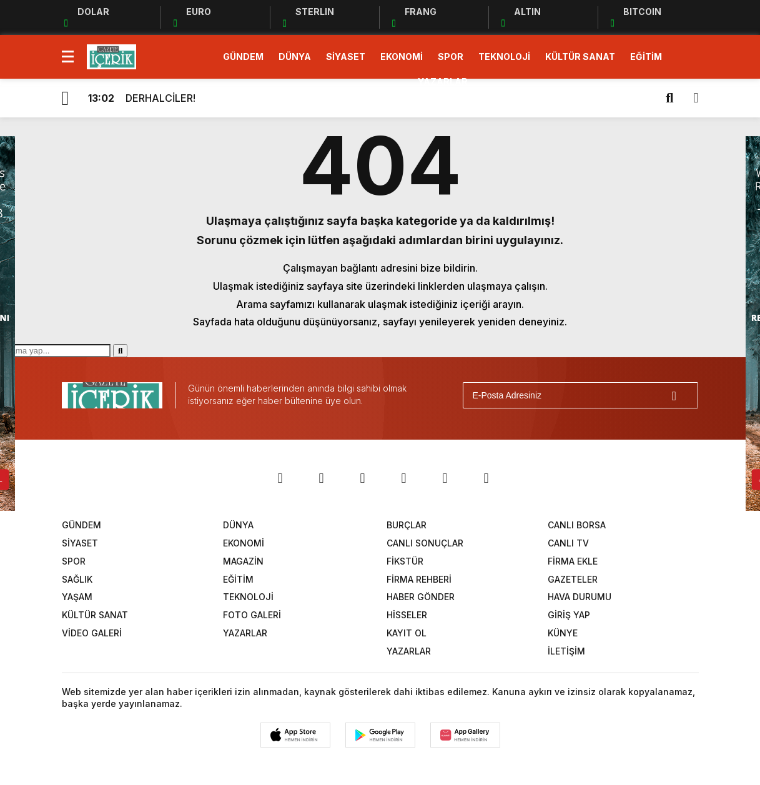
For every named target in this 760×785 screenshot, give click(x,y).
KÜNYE (563, 633)
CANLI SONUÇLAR (425, 543)
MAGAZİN (243, 561)
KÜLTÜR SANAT (580, 56)
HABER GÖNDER (421, 596)
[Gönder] (683, 395)
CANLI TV (568, 543)
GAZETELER (573, 579)
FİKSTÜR (405, 561)
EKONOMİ (401, 56)
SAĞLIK (77, 579)
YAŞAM (77, 596)
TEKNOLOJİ (504, 56)
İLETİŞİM (566, 651)
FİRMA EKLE (573, 561)
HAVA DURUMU (579, 596)
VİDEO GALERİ (92, 633)
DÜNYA (295, 56)
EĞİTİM (646, 56)
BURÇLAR (407, 525)
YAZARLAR (443, 81)
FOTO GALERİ (252, 615)
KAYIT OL (407, 633)
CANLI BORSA (577, 525)
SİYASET (345, 56)
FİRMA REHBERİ (419, 579)
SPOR (450, 56)
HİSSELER (407, 615)
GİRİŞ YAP (569, 615)
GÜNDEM (243, 56)
